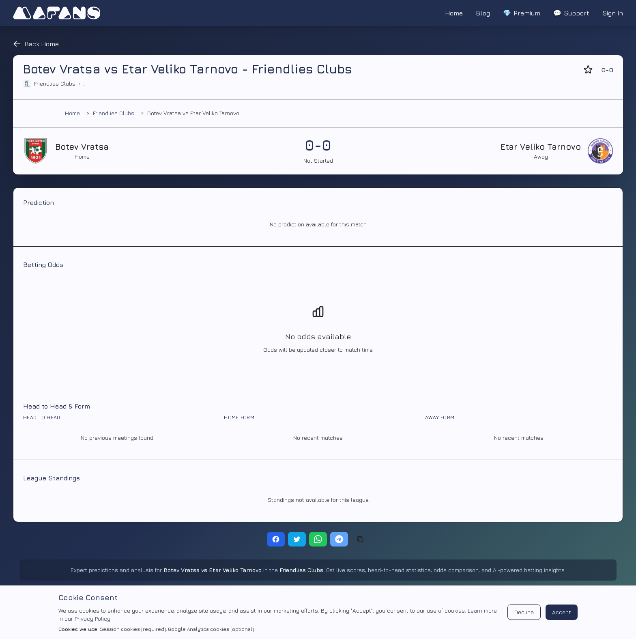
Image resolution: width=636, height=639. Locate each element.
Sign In (612, 13)
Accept (561, 612)
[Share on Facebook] (276, 539)
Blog (483, 13)
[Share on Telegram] (339, 539)
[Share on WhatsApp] (318, 539)
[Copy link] (360, 539)
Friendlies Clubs (113, 113)
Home (454, 13)
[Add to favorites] (588, 70)
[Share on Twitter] (297, 539)
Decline (524, 612)
